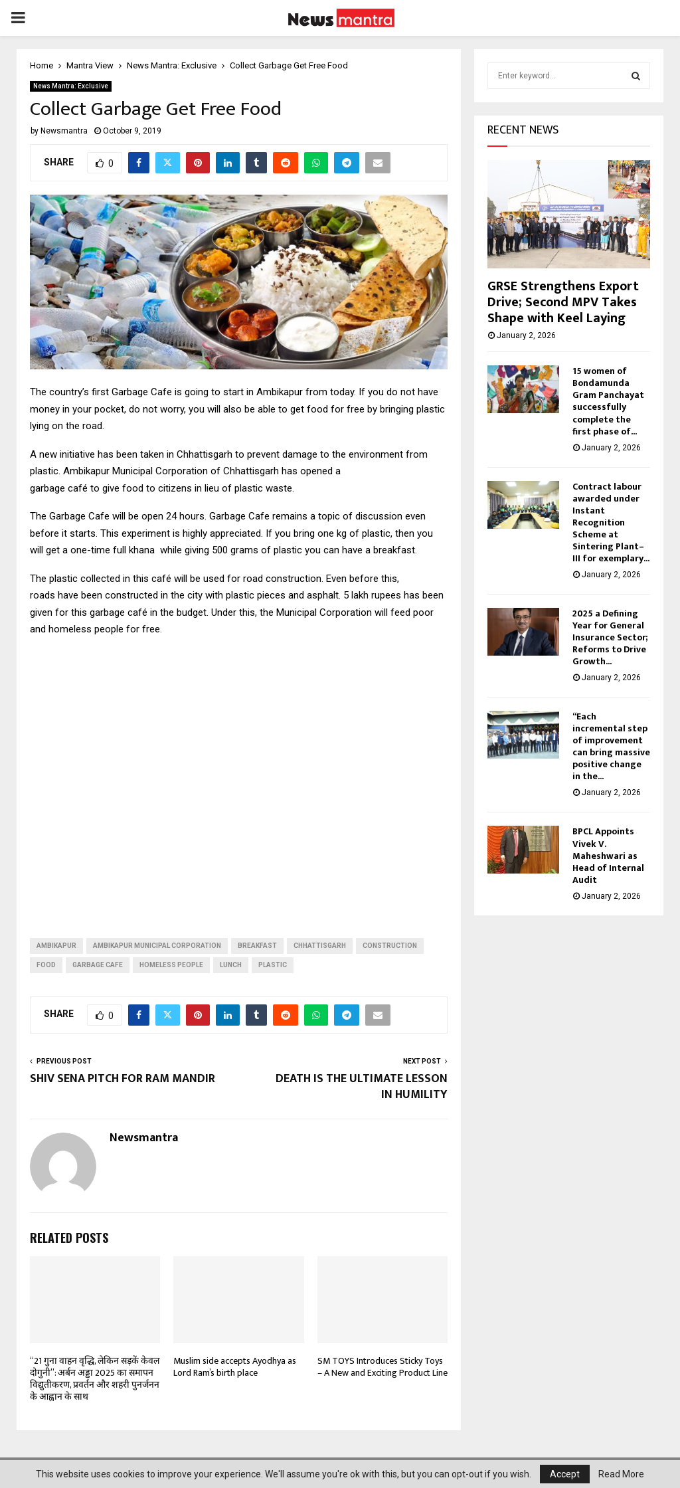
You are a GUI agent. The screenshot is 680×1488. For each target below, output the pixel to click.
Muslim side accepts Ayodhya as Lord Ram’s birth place (234, 1366)
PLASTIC (272, 965)
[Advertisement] (239, 777)
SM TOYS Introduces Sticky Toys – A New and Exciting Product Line (382, 1366)
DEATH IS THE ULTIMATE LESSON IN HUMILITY (362, 1087)
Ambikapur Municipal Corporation (157, 945)
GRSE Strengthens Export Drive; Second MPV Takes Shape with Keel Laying (563, 306)
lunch (231, 965)
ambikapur (56, 945)
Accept (565, 1474)
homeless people (171, 965)
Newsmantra (64, 131)
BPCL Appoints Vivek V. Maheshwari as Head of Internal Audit (608, 859)
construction (390, 945)
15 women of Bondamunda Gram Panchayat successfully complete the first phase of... (608, 404)
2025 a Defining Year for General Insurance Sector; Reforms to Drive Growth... (609, 641)
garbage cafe (97, 965)
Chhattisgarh (320, 945)
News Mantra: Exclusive (70, 86)
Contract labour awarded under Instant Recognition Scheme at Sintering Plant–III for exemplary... (610, 526)
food (46, 965)
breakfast (257, 945)
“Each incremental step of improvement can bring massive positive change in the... (611, 750)
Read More (621, 1474)
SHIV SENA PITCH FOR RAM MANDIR (122, 1079)
